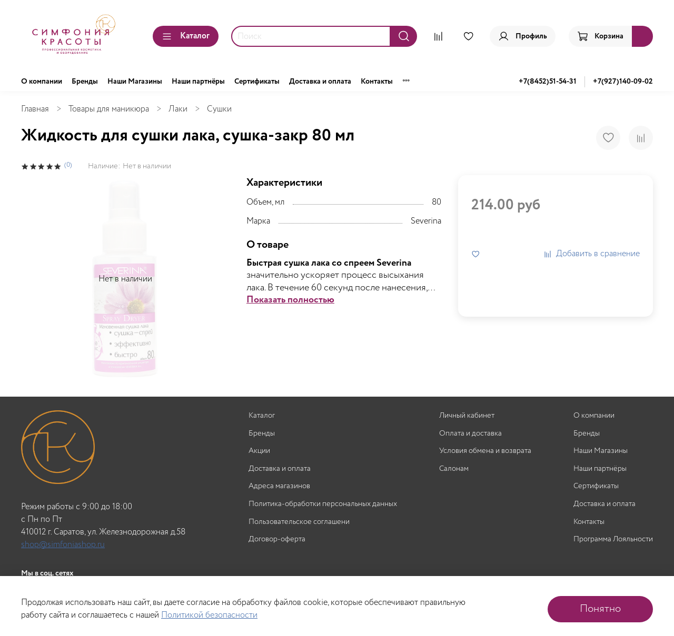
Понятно (600, 609)
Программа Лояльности (613, 539)
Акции (259, 451)
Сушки (219, 109)
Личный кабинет (466, 415)
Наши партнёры (198, 81)
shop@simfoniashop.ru (63, 545)
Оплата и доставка (470, 433)
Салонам (454, 469)
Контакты (377, 81)
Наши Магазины (134, 81)
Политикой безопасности (209, 615)
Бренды (85, 81)
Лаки (177, 109)
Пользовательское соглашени (299, 522)
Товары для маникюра (108, 109)
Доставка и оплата (320, 81)
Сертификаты (257, 81)
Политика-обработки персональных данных (323, 504)
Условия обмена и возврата (485, 451)
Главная (35, 109)
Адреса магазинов (279, 486)
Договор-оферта (277, 539)
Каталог (186, 36)
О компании (41, 81)
